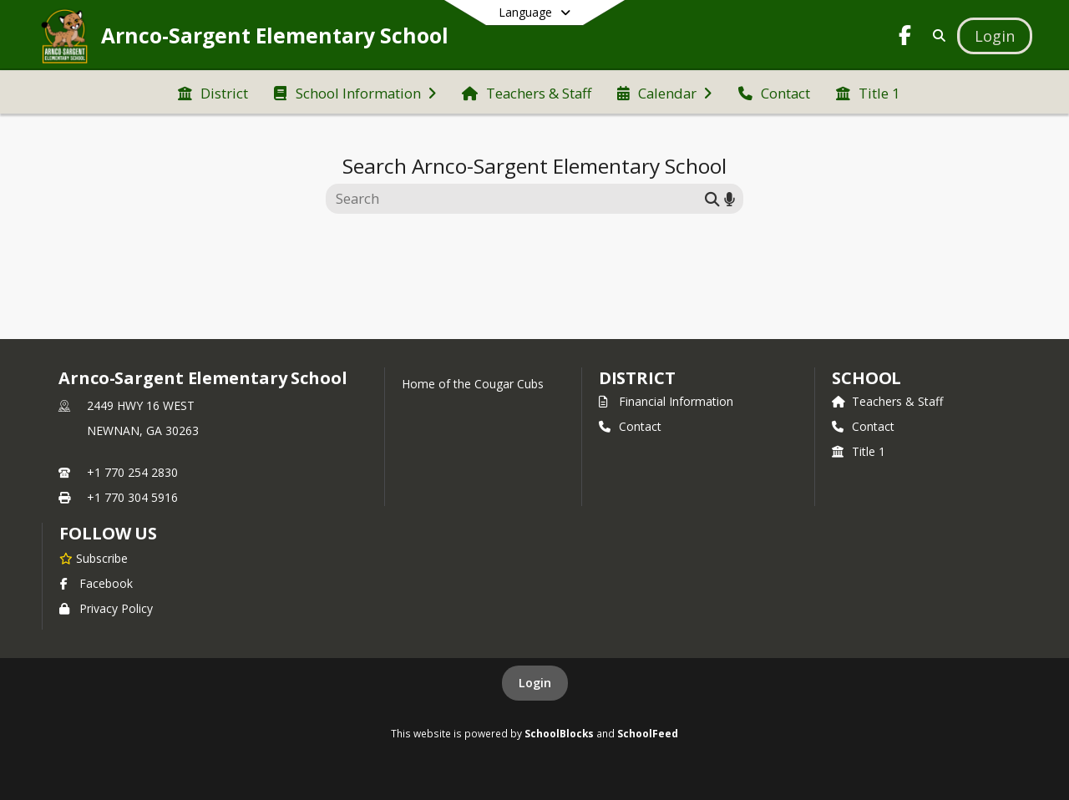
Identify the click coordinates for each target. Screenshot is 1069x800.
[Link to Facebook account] (905, 38)
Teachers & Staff (887, 401)
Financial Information (666, 401)
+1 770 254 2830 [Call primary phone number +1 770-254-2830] (132, 472)
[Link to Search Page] (935, 35)
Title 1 (858, 451)
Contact (630, 426)
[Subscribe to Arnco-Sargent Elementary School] (93, 558)
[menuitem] (213, 92)
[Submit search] (712, 198)
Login (535, 683)
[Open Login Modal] (994, 36)
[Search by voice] (729, 198)
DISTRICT (637, 378)
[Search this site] (517, 199)
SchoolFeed (647, 733)
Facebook (96, 583)
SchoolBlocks (559, 733)
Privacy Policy (106, 608)
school (866, 378)
